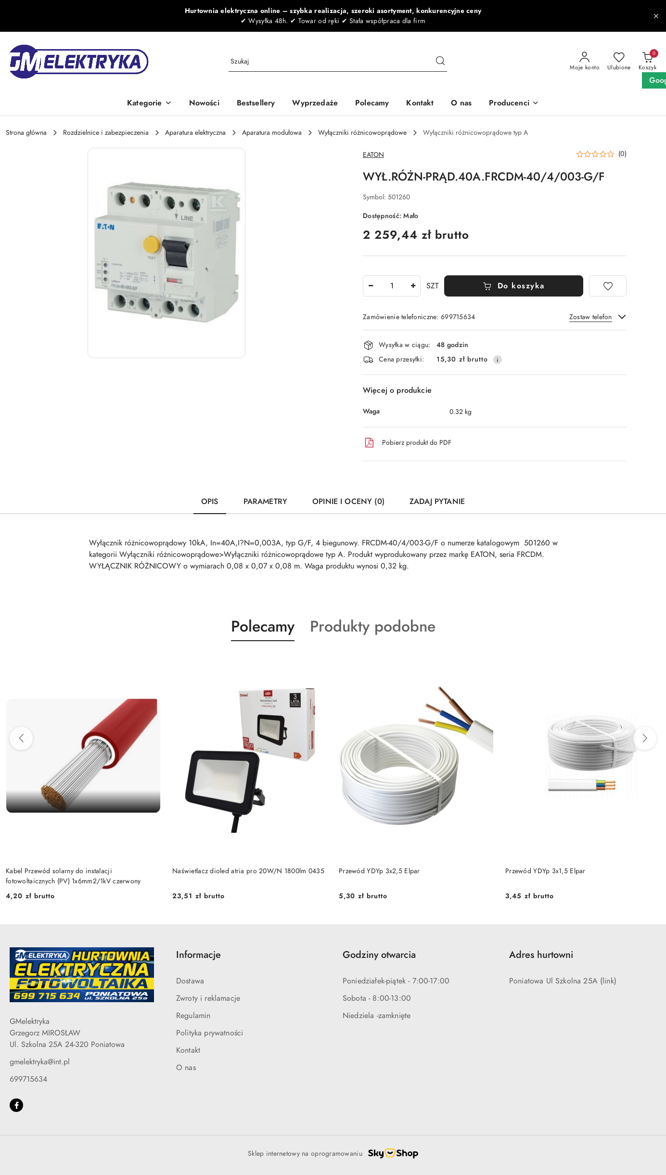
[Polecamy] (372, 103)
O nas (186, 1067)
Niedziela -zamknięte (376, 1015)
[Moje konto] (584, 61)
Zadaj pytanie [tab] (437, 501)
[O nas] (461, 103)
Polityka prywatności (209, 1033)
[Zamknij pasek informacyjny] (656, 16)
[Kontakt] (419, 103)
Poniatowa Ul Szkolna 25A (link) (562, 981)
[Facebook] (16, 1105)
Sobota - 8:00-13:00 (377, 998)
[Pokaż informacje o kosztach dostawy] (497, 359)
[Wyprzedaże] (315, 103)
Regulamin (193, 1015)
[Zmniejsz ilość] (370, 286)
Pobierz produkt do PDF (407, 443)
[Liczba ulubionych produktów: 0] (619, 61)
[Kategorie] (149, 103)
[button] (514, 103)
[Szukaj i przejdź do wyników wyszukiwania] (440, 61)
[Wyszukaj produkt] (338, 62)
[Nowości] (204, 103)
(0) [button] (622, 154)
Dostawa (190, 981)
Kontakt (188, 1050)
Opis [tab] (209, 501)
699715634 (28, 1079)
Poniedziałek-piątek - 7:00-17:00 (396, 981)
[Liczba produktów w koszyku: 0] (647, 61)
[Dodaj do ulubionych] (608, 286)
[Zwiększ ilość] (413, 286)
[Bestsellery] (256, 103)
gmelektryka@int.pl (40, 1062)
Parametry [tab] (265, 501)
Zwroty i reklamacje (208, 998)
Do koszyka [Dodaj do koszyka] (514, 286)
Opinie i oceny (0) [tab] (348, 501)
